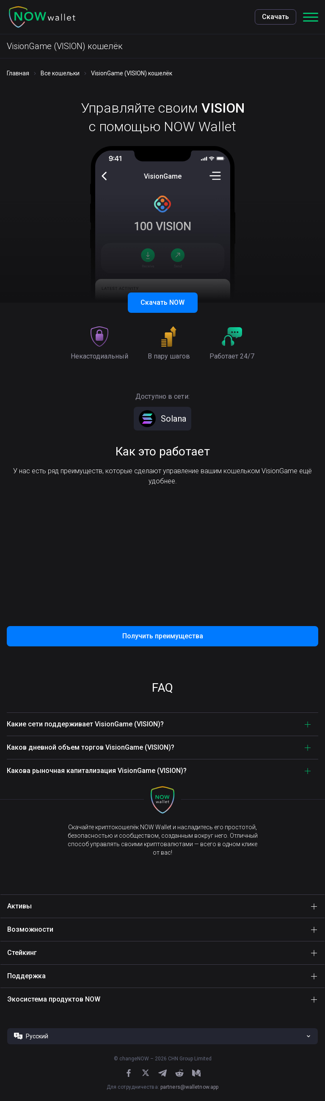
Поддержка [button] (26, 976)
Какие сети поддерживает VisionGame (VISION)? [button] (85, 724)
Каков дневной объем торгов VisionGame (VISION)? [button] (90, 747)
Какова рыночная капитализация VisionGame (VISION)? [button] (97, 771)
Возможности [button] (30, 929)
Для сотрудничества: (162, 1087)
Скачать (275, 17)
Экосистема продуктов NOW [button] (53, 999)
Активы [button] (19, 906)
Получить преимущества (162, 636)
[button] (42, 16)
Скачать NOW (162, 302)
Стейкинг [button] (22, 953)
